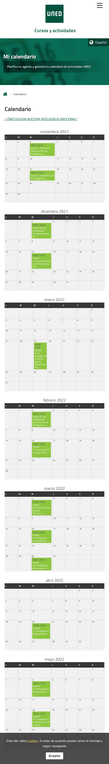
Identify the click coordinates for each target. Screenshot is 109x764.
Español (101, 42)
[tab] (54, 19)
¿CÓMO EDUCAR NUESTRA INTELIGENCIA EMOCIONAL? (41, 119)
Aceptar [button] (54, 755)
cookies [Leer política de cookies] (33, 741)
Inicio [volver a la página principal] (5, 94)
